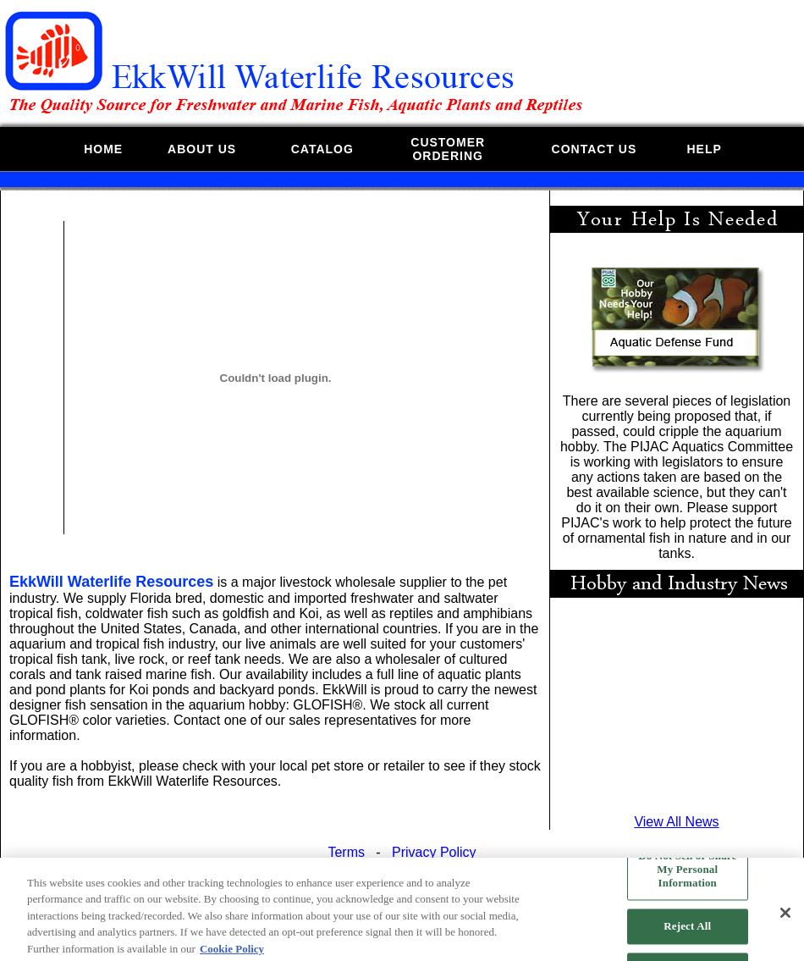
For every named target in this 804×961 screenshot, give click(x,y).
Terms (346, 852)
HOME (103, 149)
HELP (703, 149)
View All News (676, 822)
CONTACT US (594, 149)
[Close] (785, 917)
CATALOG (322, 149)
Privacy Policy (434, 852)
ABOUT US (202, 149)
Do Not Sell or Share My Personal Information (687, 873)
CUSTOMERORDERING (447, 149)
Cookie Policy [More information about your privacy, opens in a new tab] (232, 953)
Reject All (687, 931)
